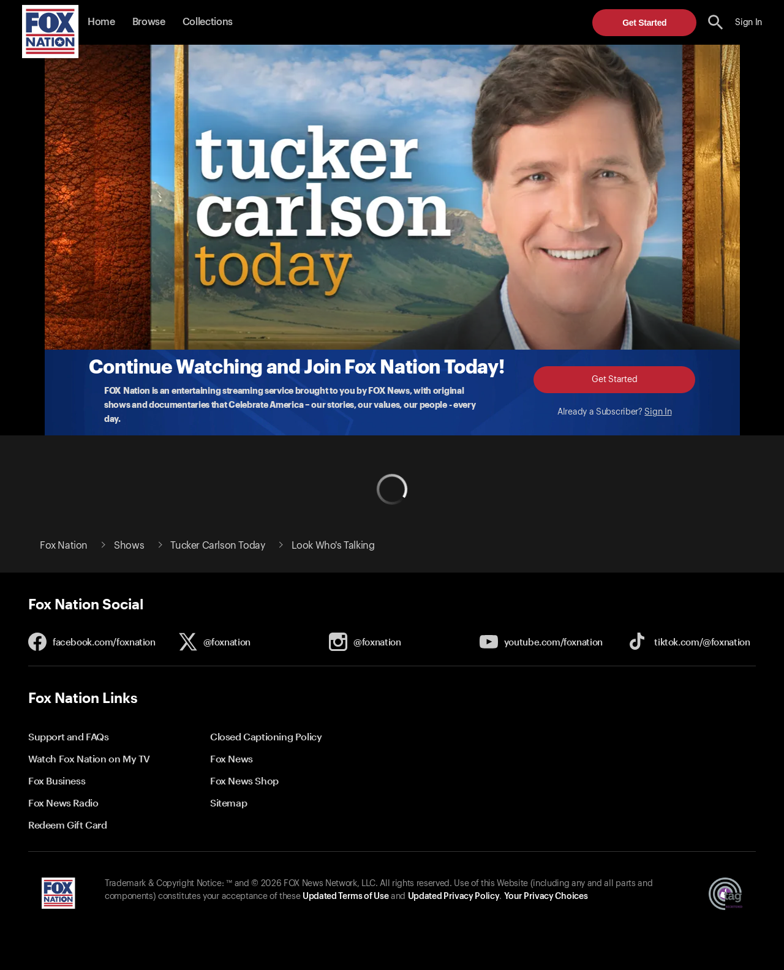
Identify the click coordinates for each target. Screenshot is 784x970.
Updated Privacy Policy (454, 896)
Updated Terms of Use (345, 896)
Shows (129, 546)
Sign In (657, 412)
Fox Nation (64, 546)
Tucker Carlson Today (217, 546)
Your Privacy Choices (545, 896)
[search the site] (716, 22)
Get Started (644, 23)
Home (101, 22)
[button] (716, 22)
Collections (208, 22)
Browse (148, 22)
